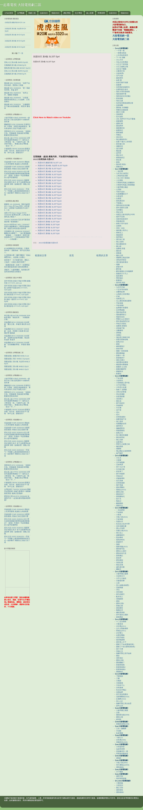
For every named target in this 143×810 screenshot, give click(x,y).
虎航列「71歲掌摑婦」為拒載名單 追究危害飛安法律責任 (17, 271)
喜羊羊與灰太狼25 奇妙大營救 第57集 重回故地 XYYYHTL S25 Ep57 (17, 305)
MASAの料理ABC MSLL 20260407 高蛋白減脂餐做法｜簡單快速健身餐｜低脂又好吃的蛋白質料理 (16, 226)
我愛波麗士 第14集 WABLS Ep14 (16, 366)
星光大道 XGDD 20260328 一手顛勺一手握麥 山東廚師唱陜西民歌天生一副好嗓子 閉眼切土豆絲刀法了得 (17, 192)
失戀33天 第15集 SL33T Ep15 (50, 204)
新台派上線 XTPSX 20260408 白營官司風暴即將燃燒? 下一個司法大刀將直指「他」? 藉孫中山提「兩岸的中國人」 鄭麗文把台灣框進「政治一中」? (17, 142)
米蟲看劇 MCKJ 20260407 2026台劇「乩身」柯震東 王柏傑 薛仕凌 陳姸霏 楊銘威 (16, 331)
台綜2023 (43, 13)
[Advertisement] (71, 138)
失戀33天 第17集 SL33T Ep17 (50, 198)
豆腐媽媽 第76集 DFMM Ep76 (15, 65)
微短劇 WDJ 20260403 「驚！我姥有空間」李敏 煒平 (17, 89)
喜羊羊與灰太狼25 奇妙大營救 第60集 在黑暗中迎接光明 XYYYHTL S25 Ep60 (17, 288)
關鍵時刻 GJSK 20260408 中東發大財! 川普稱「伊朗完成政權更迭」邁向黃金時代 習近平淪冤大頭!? (17, 126)
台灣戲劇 (20, 13)
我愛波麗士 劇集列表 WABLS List (16, 356)
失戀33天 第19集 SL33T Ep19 (50, 192)
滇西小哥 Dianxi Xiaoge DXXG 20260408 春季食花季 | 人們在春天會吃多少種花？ (17, 215)
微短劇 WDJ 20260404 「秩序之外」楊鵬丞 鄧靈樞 (16, 94)
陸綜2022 (124, 13)
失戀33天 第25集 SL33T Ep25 (50, 174)
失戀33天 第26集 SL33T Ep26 (50, 171)
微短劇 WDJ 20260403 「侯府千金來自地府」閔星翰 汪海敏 (17, 84)
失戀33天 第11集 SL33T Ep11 (50, 216)
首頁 (71, 255)
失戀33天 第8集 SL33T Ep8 (48, 225)
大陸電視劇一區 (120, 35)
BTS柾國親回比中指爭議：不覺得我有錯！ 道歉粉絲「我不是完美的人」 (17, 250)
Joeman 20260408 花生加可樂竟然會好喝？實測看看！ (17, 221)
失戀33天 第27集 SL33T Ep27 (50, 169)
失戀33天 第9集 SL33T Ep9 (48, 222)
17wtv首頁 (9, 13)
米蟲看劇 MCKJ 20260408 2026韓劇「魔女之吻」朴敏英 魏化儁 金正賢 (17, 324)
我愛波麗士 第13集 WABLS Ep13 (16, 369)
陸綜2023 (55, 13)
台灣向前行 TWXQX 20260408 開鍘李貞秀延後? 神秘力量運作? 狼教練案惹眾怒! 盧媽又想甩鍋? (17, 491)
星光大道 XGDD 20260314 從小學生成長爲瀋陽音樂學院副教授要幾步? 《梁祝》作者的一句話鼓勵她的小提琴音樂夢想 (16, 174)
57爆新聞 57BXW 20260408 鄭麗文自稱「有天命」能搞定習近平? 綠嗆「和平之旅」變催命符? (17, 151)
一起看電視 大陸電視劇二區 (20, 5)
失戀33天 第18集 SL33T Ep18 (50, 195)
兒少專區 (78, 13)
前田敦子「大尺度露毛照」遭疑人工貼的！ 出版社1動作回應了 (16, 261)
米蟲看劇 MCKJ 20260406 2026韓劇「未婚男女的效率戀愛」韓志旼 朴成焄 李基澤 (16, 338)
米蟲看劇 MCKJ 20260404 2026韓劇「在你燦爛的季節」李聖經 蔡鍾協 (17, 344)
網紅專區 (67, 13)
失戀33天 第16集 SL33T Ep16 (50, 201)
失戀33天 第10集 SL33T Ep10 (50, 219)
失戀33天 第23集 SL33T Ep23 (50, 180)
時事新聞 (101, 13)
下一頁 (20, 53)
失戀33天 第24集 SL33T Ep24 (50, 177)
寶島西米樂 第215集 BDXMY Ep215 (17, 68)
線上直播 (89, 13)
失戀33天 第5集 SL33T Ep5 (48, 233)
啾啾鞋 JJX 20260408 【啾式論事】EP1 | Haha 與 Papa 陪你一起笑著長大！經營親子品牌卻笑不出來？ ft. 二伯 (17, 207)
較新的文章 (41, 255)
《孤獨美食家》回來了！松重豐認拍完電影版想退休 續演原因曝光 (16, 266)
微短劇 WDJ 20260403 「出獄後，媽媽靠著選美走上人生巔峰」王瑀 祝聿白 (17, 99)
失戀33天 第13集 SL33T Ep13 (50, 210)
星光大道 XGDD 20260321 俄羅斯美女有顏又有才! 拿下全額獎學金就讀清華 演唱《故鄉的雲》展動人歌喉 (17, 183)
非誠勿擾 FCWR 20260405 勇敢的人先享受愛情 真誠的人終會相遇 (16, 163)
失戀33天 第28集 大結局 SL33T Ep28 (52, 166)
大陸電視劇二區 (120, 39)
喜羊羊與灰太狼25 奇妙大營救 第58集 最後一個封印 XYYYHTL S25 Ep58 (17, 299)
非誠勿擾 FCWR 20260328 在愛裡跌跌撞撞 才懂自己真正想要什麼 (16, 168)
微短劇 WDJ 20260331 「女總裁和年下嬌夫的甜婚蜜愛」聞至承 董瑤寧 (17, 106)
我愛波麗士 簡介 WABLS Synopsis (17, 359)
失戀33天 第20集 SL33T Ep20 (50, 189)
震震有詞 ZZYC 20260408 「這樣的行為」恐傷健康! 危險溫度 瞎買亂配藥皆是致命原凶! (17, 133)
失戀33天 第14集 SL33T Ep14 (50, 207)
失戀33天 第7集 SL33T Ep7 (48, 228)
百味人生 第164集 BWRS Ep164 (16, 71)
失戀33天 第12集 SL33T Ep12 (50, 213)
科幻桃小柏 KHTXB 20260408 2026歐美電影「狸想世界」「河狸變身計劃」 (17, 317)
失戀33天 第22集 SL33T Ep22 (50, 183)
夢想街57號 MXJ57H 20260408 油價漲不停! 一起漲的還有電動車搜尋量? (17, 498)
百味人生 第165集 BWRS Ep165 (16, 62)
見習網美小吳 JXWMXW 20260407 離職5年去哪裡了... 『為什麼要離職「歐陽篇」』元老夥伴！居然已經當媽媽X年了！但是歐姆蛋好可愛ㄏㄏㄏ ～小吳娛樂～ (17, 235)
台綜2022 (113, 13)
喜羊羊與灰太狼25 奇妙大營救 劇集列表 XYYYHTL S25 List (17, 282)
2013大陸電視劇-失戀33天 (48, 243)
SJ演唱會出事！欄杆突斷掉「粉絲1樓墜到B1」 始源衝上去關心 (17, 256)
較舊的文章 (102, 255)
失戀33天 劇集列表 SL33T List (50, 163)
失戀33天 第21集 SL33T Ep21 (50, 186)
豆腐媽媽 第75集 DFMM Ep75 (15, 74)
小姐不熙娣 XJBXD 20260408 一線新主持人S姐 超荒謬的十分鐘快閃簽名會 (17, 119)
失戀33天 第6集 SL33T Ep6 (48, 230)
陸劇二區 (32, 13)
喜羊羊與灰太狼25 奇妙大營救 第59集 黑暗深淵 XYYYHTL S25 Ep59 (17, 293)
